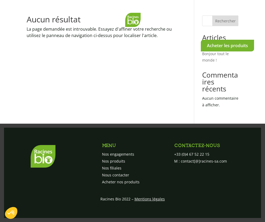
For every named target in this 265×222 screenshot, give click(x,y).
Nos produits (83, 44)
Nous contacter (170, 44)
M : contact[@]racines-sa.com (200, 161)
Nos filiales (126, 44)
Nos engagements (32, 44)
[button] (11, 213)
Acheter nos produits (121, 181)
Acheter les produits (227, 46)
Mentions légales (149, 198)
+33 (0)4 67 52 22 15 (191, 154)
